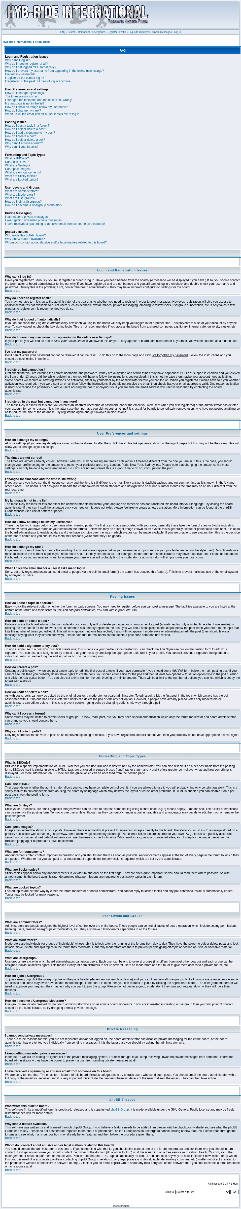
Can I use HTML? (17, 162)
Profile (122, 32)
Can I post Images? (18, 169)
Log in (177, 32)
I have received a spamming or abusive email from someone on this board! (55, 224)
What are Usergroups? (20, 198)
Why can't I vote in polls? (21, 147)
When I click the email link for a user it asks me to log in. (42, 114)
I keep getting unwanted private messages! (33, 220)
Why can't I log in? (17, 60)
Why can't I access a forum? (24, 143)
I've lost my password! (20, 74)
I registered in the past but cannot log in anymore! (38, 81)
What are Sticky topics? (21, 176)
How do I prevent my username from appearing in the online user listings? (54, 71)
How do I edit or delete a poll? (25, 139)
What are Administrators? (22, 191)
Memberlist (84, 32)
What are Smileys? (17, 165)
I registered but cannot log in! (24, 78)
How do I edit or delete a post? (25, 129)
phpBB (126, 1205)
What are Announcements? (23, 172)
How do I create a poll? (20, 136)
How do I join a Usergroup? (23, 201)
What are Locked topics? (21, 179)
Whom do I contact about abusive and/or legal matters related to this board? (56, 242)
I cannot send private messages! (27, 217)
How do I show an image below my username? (36, 107)
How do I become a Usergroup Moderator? (33, 205)
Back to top (12, 291)
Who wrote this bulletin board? (25, 235)
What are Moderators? (20, 194)
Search (71, 32)
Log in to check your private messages (150, 32)
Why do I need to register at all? (26, 63)
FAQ (62, 32)
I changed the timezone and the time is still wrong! (38, 100)
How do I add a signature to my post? (30, 132)
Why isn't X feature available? (25, 239)
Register (112, 32)
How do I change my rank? (23, 110)
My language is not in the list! (24, 103)
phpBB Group (120, 1109)
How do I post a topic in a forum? (27, 125)
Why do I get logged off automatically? (30, 67)
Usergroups (99, 32)
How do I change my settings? (25, 93)
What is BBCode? (17, 158)
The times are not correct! (22, 96)
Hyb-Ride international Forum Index (26, 41)
